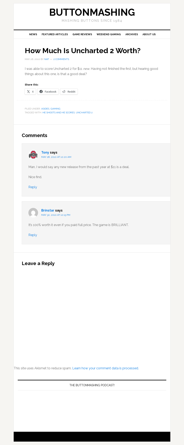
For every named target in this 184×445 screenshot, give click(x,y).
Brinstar (47, 210)
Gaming (55, 108)
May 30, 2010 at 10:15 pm (55, 215)
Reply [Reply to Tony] (32, 187)
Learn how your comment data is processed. (105, 368)
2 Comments (61, 59)
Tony (45, 152)
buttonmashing (92, 12)
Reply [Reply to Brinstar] (32, 235)
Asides (45, 108)
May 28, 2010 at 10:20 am (56, 157)
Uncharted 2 (84, 112)
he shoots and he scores (58, 112)
